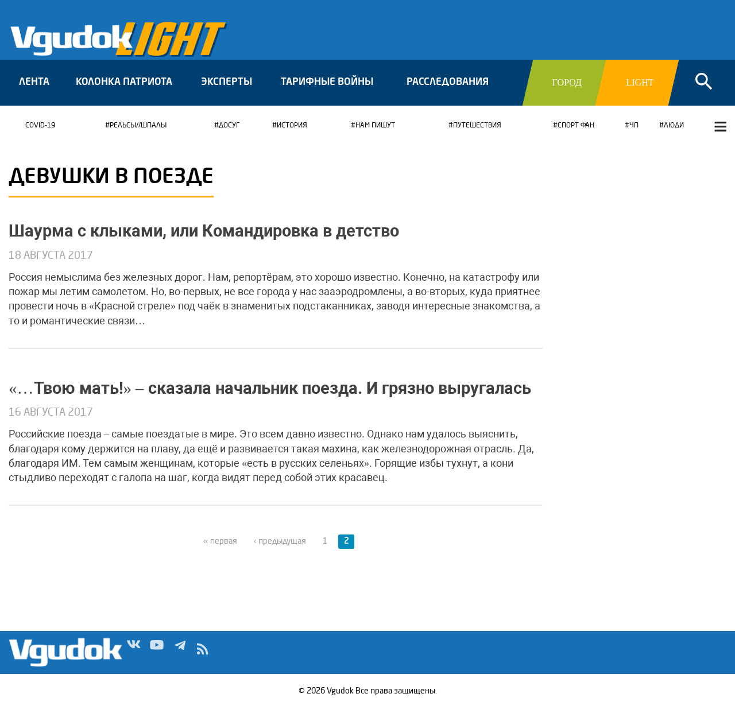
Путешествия (477, 125)
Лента (34, 82)
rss (202, 651)
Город (567, 82)
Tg (179, 651)
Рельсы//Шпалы (138, 125)
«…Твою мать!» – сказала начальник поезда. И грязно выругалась (270, 388)
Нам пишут (375, 125)
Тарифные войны (327, 82)
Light (639, 82)
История (292, 125)
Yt (156, 651)
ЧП (634, 125)
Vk (133, 651)
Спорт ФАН (576, 125)
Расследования (448, 82)
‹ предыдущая (280, 541)
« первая (220, 541)
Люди (674, 125)
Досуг (229, 125)
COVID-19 (40, 125)
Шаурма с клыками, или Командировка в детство (204, 231)
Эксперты (226, 82)
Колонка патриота (124, 82)
